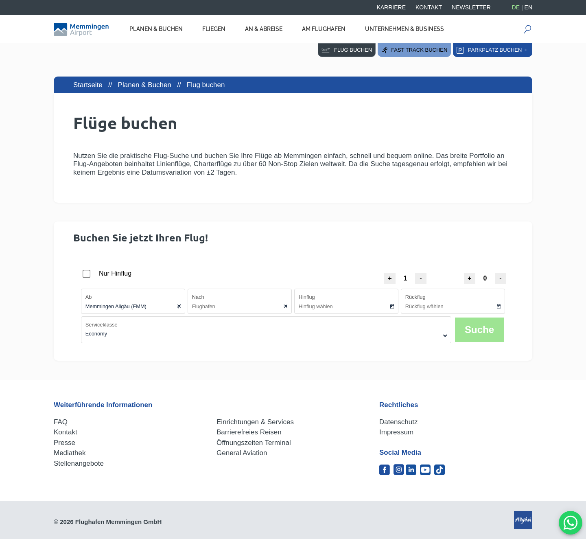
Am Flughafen (323, 29)
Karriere (391, 7)
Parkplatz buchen (493, 50)
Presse (64, 443)
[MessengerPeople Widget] (570, 522)
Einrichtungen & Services (255, 422)
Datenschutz (398, 422)
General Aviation (241, 453)
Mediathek (69, 453)
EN (528, 7)
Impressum (396, 432)
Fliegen (213, 29)
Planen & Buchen (156, 29)
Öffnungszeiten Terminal (253, 443)
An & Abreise (263, 29)
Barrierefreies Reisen (249, 432)
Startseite (88, 85)
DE (516, 7)
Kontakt (428, 7)
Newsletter (471, 7)
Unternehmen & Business (404, 29)
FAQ (61, 422)
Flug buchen (346, 50)
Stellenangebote (79, 463)
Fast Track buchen (414, 50)
